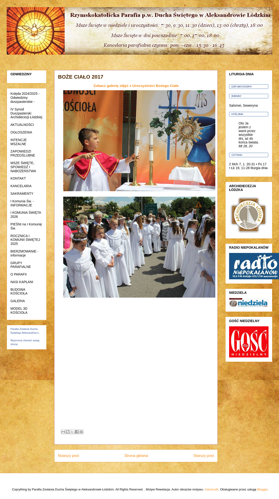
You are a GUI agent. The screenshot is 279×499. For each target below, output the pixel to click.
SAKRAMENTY (21, 193)
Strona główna (136, 456)
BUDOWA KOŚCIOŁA (19, 291)
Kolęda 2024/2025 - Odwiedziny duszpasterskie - (24, 98)
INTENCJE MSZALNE (18, 142)
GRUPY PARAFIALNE (20, 265)
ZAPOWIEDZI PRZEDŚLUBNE (22, 153)
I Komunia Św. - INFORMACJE (22, 203)
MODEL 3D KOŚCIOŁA (19, 310)
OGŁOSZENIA (21, 132)
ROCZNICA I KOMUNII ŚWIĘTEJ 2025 (25, 240)
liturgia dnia (259, 168)
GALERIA (17, 301)
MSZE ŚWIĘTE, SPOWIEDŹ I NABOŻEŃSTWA (23, 167)
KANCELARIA (21, 186)
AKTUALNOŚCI (22, 125)
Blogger (262, 489)
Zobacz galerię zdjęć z (135, 86)
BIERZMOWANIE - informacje (24, 253)
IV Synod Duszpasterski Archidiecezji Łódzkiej (26, 113)
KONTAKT (18, 178)
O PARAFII (18, 274)
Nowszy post (68, 456)
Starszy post (203, 456)
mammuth (211, 489)
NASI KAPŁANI (21, 282)
